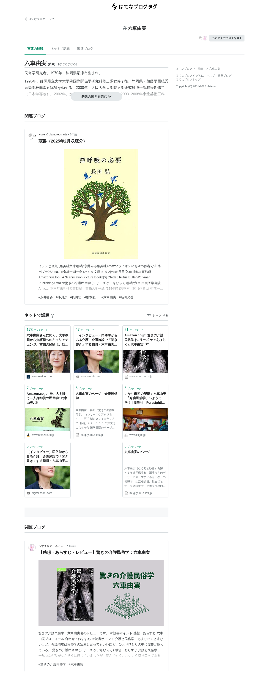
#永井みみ (45, 297)
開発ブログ (224, 75)
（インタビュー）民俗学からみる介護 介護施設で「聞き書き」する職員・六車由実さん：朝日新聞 (96, 340)
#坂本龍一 (91, 297)
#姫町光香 (126, 297)
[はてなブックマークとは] (52, 315)
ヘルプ (211, 75)
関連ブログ (85, 48)
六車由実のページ (137, 452)
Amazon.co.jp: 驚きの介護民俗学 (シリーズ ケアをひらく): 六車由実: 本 (145, 339)
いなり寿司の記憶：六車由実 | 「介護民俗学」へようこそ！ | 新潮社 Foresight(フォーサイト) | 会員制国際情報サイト (145, 398)
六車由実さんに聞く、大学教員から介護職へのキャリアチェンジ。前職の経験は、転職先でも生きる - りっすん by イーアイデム (47, 340)
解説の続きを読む (96, 96)
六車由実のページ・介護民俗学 (96, 396)
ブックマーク (37, 330)
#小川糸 (61, 297)
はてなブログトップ (188, 79)
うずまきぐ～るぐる (52, 546)
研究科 (96, 81)
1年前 (73, 134)
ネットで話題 (60, 48)
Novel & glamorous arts (52, 134)
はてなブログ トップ (39, 19)
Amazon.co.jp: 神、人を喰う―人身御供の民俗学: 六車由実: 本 (47, 398)
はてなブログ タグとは (190, 75)
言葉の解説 (35, 48)
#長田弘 (76, 297)
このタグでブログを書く (227, 38)
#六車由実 (109, 297)
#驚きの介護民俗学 (52, 664)
